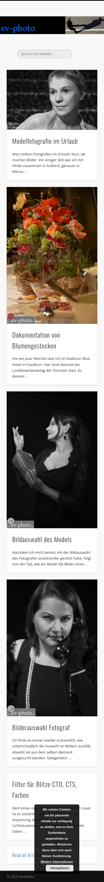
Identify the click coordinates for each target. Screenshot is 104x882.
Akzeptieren (59, 868)
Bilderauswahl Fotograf (41, 727)
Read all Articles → (29, 855)
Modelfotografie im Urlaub (45, 141)
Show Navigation (84, 49)
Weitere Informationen (57, 861)
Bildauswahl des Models (42, 539)
